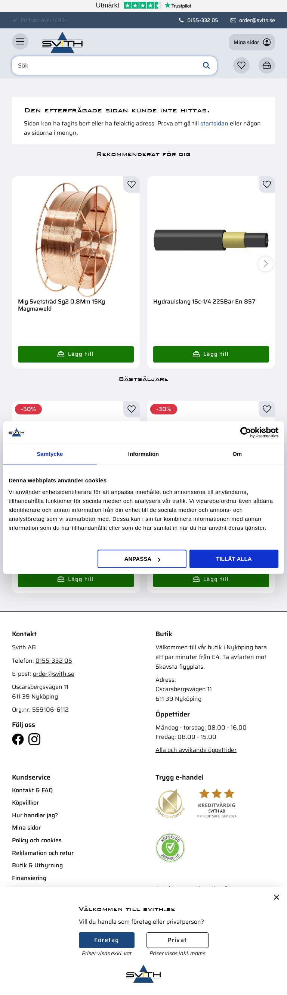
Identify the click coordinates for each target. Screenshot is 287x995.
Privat (177, 940)
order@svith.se (257, 20)
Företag (106, 940)
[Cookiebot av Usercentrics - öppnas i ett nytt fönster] (245, 432)
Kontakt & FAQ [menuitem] (32, 790)
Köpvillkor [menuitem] (25, 802)
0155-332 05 (202, 20)
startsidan (214, 123)
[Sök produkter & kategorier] (114, 65)
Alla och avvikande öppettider (196, 750)
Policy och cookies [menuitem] (37, 840)
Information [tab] (143, 454)
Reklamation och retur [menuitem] (43, 853)
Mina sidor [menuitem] (26, 827)
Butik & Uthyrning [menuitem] (37, 865)
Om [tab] (237, 454)
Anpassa (142, 559)
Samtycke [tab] (50, 454)
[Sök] (206, 65)
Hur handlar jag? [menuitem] (35, 815)
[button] (20, 41)
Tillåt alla (233, 559)
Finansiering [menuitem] (29, 878)
